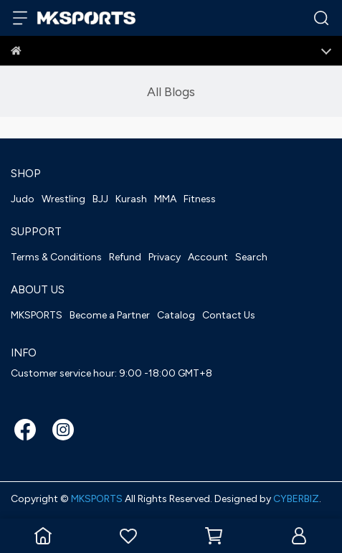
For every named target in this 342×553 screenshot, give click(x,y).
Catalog (176, 315)
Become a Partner (110, 315)
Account (208, 257)
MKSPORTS (36, 315)
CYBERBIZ (296, 499)
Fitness (200, 199)
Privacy (164, 257)
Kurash (131, 199)
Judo (22, 199)
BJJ (100, 199)
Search (251, 257)
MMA (165, 199)
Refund (125, 257)
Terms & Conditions (56, 257)
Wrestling (63, 199)
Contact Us (228, 315)
